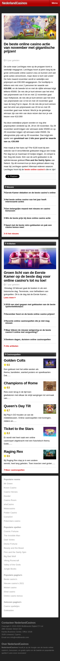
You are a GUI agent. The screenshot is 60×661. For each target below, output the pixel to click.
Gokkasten (9, 610)
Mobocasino (9, 508)
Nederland (14, 3)
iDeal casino (9, 591)
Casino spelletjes (12, 606)
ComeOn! (8, 517)
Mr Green (8, 483)
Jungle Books (10, 569)
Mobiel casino (10, 587)
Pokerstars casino (12, 521)
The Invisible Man (12, 535)
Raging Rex (13, 451)
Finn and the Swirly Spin (15, 552)
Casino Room (10, 500)
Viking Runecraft (11, 560)
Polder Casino (10, 512)
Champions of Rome (21, 383)
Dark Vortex (9, 539)
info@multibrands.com (19, 637)
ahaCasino (9, 504)
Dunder (7, 496)
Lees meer (9, 297)
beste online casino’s (34, 169)
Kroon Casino (10, 488)
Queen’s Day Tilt (17, 406)
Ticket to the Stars (19, 429)
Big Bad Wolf (10, 556)
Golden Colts (14, 360)
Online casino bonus (13, 596)
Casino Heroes (11, 492)
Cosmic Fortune (11, 531)
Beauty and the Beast (14, 548)
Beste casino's (10, 579)
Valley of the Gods (12, 564)
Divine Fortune (10, 544)
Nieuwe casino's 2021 (14, 583)
